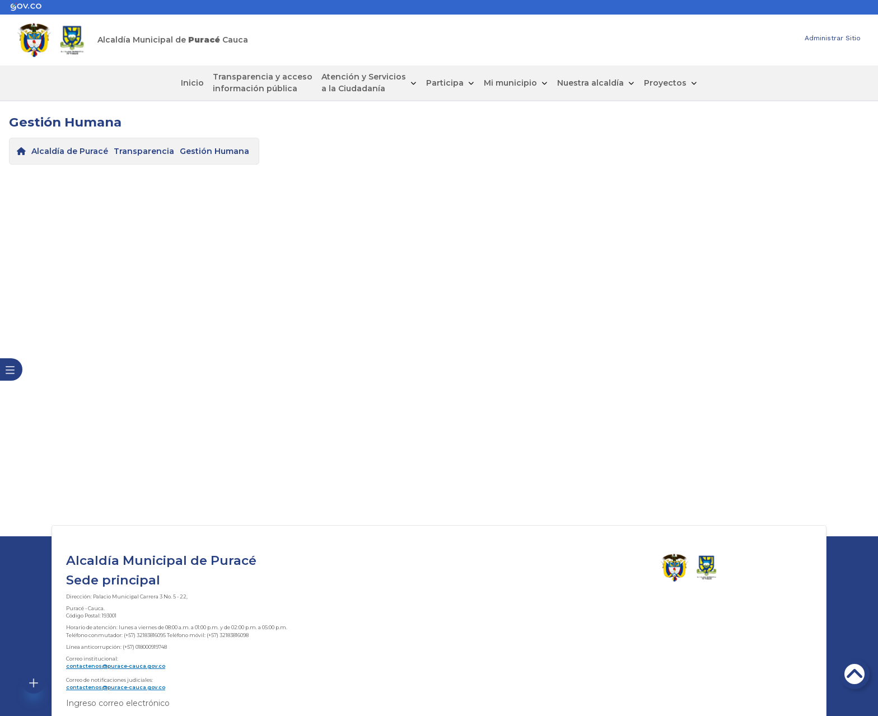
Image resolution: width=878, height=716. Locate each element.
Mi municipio (510, 83)
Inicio (192, 83)
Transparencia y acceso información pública (262, 82)
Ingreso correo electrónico (118, 703)
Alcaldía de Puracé (69, 151)
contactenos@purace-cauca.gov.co (115, 666)
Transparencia (144, 151)
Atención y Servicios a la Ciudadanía (363, 82)
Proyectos (665, 83)
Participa (445, 83)
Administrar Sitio (833, 38)
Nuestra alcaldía (590, 83)
